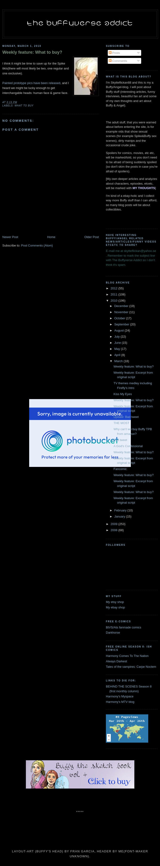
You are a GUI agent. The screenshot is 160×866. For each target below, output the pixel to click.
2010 (114, 300)
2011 (114, 294)
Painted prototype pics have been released (31, 83)
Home (51, 237)
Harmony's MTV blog (120, 702)
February (121, 510)
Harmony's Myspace (119, 696)
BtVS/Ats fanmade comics (123, 627)
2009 (114, 524)
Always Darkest (116, 661)
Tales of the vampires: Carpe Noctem (131, 666)
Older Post (91, 237)
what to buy (24, 105)
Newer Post (10, 237)
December (121, 306)
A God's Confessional (128, 446)
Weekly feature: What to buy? (32, 52)
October (120, 318)
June (118, 342)
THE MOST (121, 423)
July (117, 336)
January (120, 516)
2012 (114, 288)
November (121, 312)
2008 (114, 530)
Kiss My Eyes (122, 394)
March (119, 361)
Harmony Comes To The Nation (127, 656)
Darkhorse (113, 632)
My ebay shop (115, 607)
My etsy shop (115, 602)
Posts (114, 53)
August (119, 330)
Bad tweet (120, 440)
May (117, 349)
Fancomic (120, 469)
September (122, 324)
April (117, 355)
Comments (118, 61)
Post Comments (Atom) (37, 245)
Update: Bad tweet (126, 417)
